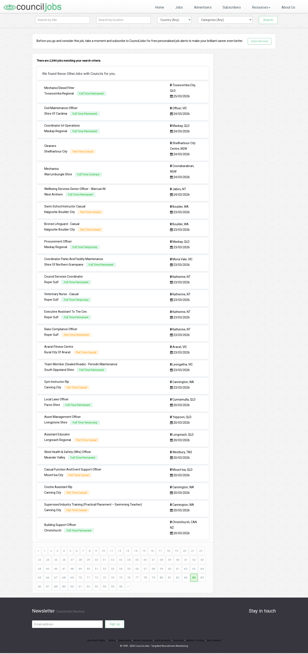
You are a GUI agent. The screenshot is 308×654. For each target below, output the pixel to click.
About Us (288, 7)
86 (39, 587)
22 (201, 551)
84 (194, 578)
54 (121, 569)
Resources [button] (261, 7)
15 (144, 551)
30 (96, 560)
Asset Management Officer (62, 417)
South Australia (163, 641)
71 (88, 578)
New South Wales (95, 641)
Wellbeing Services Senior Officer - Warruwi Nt (75, 189)
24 (47, 560)
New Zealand (215, 641)
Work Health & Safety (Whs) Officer (67, 452)
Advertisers (203, 7)
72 (96, 578)
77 (137, 578)
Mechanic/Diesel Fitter (59, 88)
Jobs (179, 7)
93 (96, 587)
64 (202, 569)
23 (39, 560)
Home (159, 7)
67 (56, 578)
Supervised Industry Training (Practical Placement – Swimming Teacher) (93, 504)
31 (104, 560)
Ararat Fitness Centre (58, 347)
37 (153, 560)
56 (137, 569)
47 (64, 569)
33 (121, 560)
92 (88, 587)
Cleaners (50, 146)
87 (47, 587)
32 (112, 560)
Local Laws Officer (56, 399)
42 (194, 560)
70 (80, 578)
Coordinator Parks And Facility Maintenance (73, 259)
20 (184, 551)
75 (121, 578)
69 (72, 578)
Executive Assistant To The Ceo (65, 312)
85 (202, 578)
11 (111, 551)
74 (112, 578)
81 (169, 578)
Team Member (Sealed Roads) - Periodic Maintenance (80, 364)
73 (104, 578)
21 (192, 551)
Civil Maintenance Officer (61, 108)
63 (194, 569)
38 (161, 560)
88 (56, 587)
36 (145, 560)
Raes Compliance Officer (60, 329)
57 (145, 569)
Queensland (124, 641)
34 (129, 560)
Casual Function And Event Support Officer (72, 469)
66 (47, 578)
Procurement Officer (58, 241)
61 (177, 569)
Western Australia (143, 641)
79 (153, 578)
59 (161, 569)
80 (161, 578)
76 (129, 578)
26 (64, 560)
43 (202, 560)
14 (136, 551)
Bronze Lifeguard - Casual (61, 224)
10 (103, 551)
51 (96, 569)
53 (112, 569)
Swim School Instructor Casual (64, 206)
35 (137, 560)
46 (56, 569)
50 (88, 569)
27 (72, 560)
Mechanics (51, 169)
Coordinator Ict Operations (62, 125)
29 (88, 560)
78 (145, 578)
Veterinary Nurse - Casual (61, 294)
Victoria (111, 641)
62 (186, 569)
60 (169, 569)
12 (119, 551)
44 (39, 569)
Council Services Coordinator (63, 276)
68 (64, 578)
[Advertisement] (248, 117)
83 (186, 578)
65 (39, 578)
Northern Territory (196, 641)
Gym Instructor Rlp (56, 382)
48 (72, 569)
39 (169, 560)
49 (80, 569)
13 (127, 551)
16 (152, 551)
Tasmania (178, 641)
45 (47, 569)
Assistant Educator (57, 434)
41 (186, 560)
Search (268, 20)
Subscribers (232, 7)
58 (153, 569)
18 (168, 551)
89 (64, 587)
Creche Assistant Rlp (58, 487)
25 (56, 560)
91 (80, 587)
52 (104, 569)
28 (80, 560)
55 (129, 569)
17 (160, 551)
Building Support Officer (60, 525)
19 (176, 551)
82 (177, 578)
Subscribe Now (259, 41)
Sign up (115, 625)
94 (104, 587)
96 (121, 587)
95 (112, 587)
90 (72, 587)
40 (177, 560)
